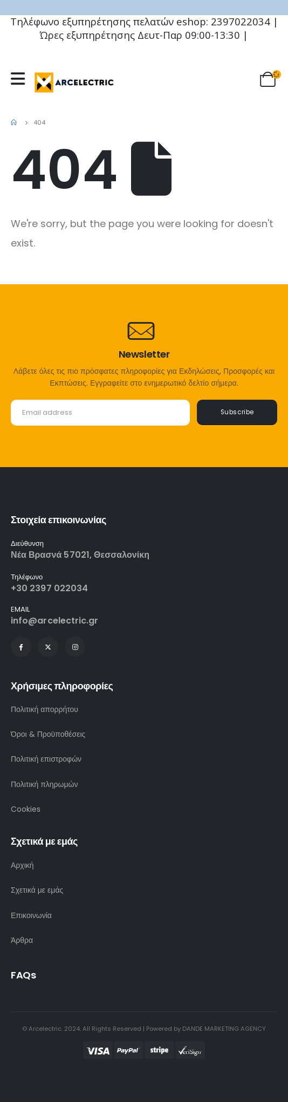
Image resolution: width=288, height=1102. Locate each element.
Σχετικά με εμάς (37, 890)
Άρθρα (22, 940)
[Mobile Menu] (20, 79)
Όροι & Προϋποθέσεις (48, 734)
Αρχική (22, 865)
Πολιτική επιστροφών (46, 759)
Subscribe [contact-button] (237, 412)
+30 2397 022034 (49, 588)
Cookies (25, 809)
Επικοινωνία (31, 915)
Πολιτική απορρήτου (44, 709)
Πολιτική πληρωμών (44, 784)
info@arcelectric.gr (55, 620)
